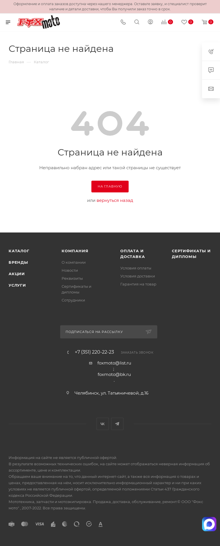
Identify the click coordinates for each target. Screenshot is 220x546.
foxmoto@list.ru (114, 363)
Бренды (18, 262)
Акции (17, 273)
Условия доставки (137, 276)
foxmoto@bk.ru (114, 374)
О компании (74, 262)
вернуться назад (115, 200)
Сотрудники (73, 300)
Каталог (19, 251)
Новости (70, 270)
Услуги (17, 285)
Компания (75, 251)
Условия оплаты (135, 268)
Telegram (117, 424)
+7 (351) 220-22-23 (94, 352)
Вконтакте (103, 424)
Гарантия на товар (138, 284)
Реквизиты (72, 278)
